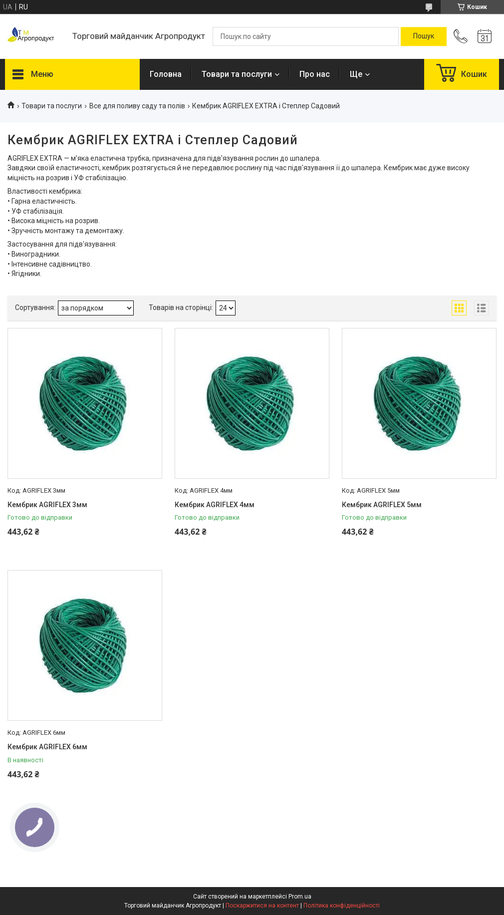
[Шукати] (424, 36)
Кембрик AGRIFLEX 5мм (382, 505)
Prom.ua (299, 896)
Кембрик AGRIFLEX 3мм (47, 505)
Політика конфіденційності (341, 905)
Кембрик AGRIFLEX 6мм (47, 747)
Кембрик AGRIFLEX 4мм (214, 505)
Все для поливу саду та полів (137, 106)
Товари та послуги (237, 74)
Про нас (314, 74)
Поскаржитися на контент (262, 905)
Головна (166, 74)
